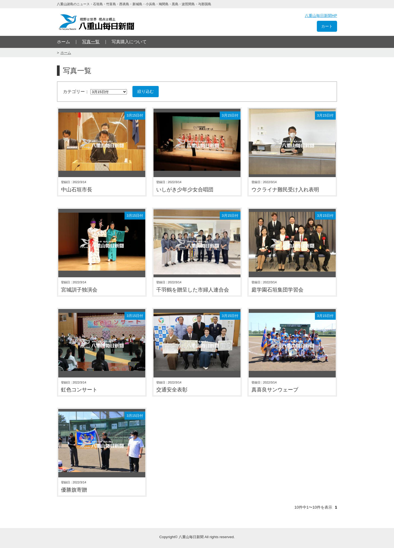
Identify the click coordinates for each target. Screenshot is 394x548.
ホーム (63, 41)
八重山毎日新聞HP (321, 15)
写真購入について (129, 41)
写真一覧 (91, 41)
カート (327, 26)
